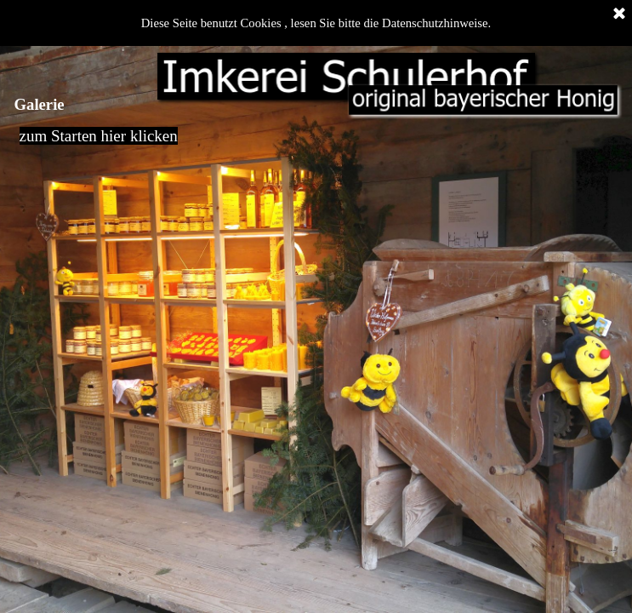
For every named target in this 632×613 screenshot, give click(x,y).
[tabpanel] (316, 145)
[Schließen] (619, 14)
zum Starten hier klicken (99, 136)
